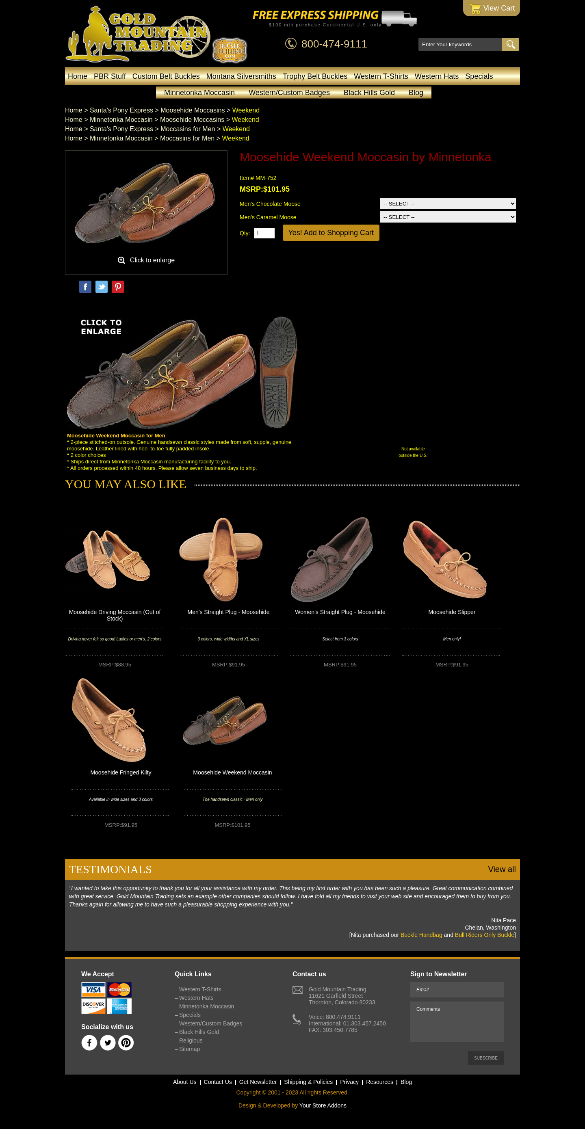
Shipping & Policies (308, 1082)
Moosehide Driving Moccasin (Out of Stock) (115, 615)
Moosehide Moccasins (192, 110)
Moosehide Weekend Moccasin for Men (116, 436)
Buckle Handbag (421, 935)
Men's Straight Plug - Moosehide (229, 612)
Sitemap (189, 1049)
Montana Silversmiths (241, 76)
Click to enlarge (152, 260)
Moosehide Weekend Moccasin (232, 772)
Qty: (245, 233)
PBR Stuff (110, 76)
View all (502, 869)
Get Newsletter (258, 1082)
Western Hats (437, 76)
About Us (185, 1082)
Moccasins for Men (187, 128)
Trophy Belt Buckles (315, 76)
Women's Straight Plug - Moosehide (340, 612)
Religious (191, 1040)
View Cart (491, 9)
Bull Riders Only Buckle (484, 935)
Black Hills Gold (369, 93)
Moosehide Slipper (452, 612)
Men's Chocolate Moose (270, 204)
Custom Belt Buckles (166, 76)
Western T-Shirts (381, 76)
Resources (379, 1082)
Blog (416, 93)
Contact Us (218, 1082)
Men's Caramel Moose (268, 217)
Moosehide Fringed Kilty (120, 772)
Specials (479, 76)
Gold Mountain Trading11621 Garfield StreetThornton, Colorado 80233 (342, 996)
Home (77, 76)
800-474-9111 (334, 44)
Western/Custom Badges (289, 93)
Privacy (349, 1082)
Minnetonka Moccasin (199, 93)
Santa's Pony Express (121, 110)
